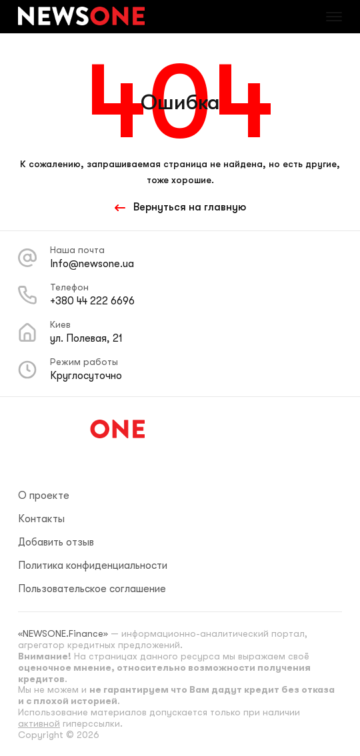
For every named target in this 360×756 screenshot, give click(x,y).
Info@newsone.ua (92, 264)
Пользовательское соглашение (92, 589)
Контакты (41, 519)
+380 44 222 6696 (92, 301)
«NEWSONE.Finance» (63, 633)
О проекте (43, 496)
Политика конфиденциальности (92, 565)
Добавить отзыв (56, 542)
